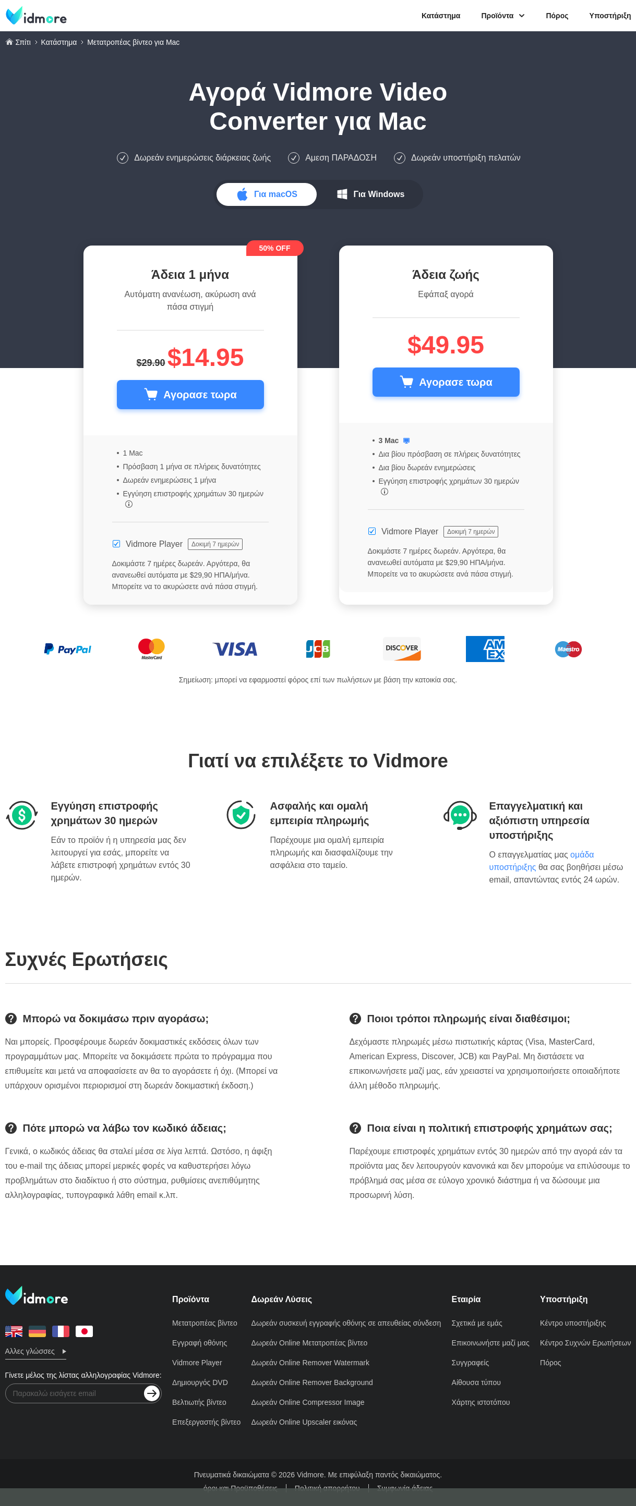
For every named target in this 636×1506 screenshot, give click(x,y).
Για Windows (379, 194)
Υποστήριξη (610, 15)
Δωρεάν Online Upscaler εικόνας (304, 1422)
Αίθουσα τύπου (476, 1382)
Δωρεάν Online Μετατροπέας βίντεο (309, 1343)
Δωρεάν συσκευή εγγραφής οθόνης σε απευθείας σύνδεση (346, 1323)
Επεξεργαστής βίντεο (206, 1422)
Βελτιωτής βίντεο (199, 1402)
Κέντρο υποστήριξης (573, 1323)
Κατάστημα (441, 15)
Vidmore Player (197, 1362)
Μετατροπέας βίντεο (204, 1323)
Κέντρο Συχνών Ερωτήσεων (585, 1343)
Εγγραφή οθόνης (199, 1343)
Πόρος (557, 15)
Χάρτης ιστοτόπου (481, 1402)
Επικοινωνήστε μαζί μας (491, 1343)
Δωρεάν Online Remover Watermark (310, 1362)
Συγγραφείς (470, 1362)
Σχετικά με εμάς (477, 1323)
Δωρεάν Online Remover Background (312, 1382)
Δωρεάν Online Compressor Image (308, 1402)
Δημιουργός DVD (200, 1382)
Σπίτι (22, 42)
